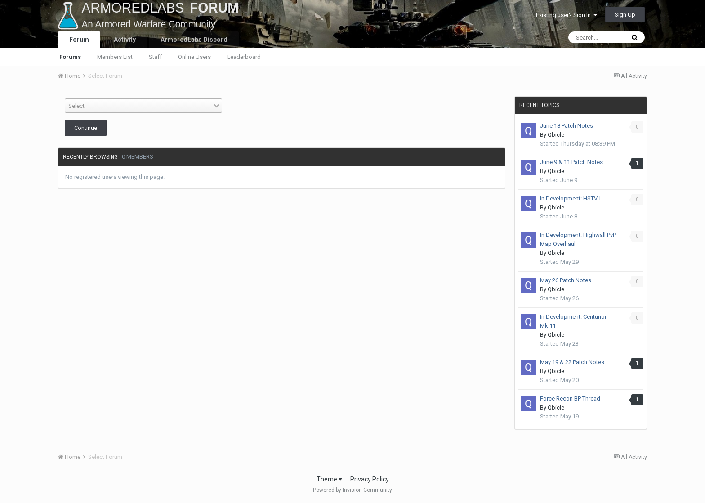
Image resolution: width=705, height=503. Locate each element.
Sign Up (625, 14)
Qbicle (556, 134)
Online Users (194, 56)
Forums (70, 56)
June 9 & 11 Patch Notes (571, 162)
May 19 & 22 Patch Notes (572, 362)
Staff (155, 56)
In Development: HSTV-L (571, 198)
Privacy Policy (369, 479)
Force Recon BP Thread (570, 398)
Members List (115, 56)
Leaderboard (244, 56)
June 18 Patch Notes (566, 125)
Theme (329, 479)
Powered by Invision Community (352, 490)
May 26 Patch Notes (565, 280)
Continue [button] (85, 128)
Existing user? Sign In (566, 15)
